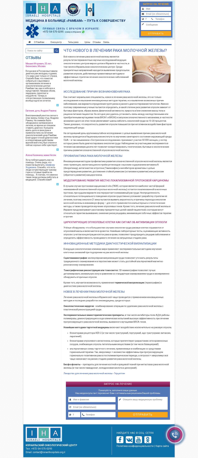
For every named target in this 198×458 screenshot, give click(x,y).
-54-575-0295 (53, 31)
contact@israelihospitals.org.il (49, 452)
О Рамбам (40, 42)
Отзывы (97, 42)
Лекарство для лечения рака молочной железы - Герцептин (94, 373)
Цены (87, 42)
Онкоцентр (57, 42)
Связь (106, 42)
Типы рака (74, 42)
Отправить (156, 33)
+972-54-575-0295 (41, 448)
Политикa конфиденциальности (134, 446)
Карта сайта (162, 446)
